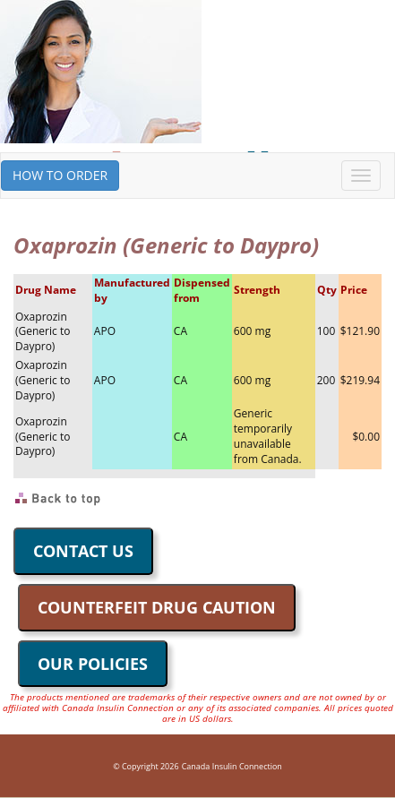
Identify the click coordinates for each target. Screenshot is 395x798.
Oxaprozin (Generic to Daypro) (42, 332)
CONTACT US (83, 551)
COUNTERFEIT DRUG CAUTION (157, 607)
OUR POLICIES (93, 663)
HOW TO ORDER (60, 175)
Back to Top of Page (58, 499)
